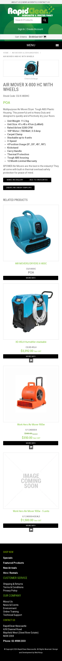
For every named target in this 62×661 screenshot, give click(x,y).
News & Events (29, 2)
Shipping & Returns (13, 584)
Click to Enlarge (31, 79)
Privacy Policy (10, 590)
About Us (16, 2)
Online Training (11, 611)
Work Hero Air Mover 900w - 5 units (31, 511)
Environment (10, 608)
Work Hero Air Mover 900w (31, 424)
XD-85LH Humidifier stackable (31, 342)
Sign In (21, 29)
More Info (31, 278)
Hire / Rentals (10, 573)
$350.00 (31, 437)
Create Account (35, 29)
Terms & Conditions (13, 587)
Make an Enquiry (15, 180)
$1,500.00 (31, 520)
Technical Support (12, 615)
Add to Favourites (38, 180)
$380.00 (31, 433)
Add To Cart (31, 360)
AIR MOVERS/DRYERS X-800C (31, 263)
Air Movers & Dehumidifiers (25, 53)
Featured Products (13, 563)
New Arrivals (10, 568)
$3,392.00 (31, 351)
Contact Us (44, 2)
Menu (31, 45)
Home (5, 53)
